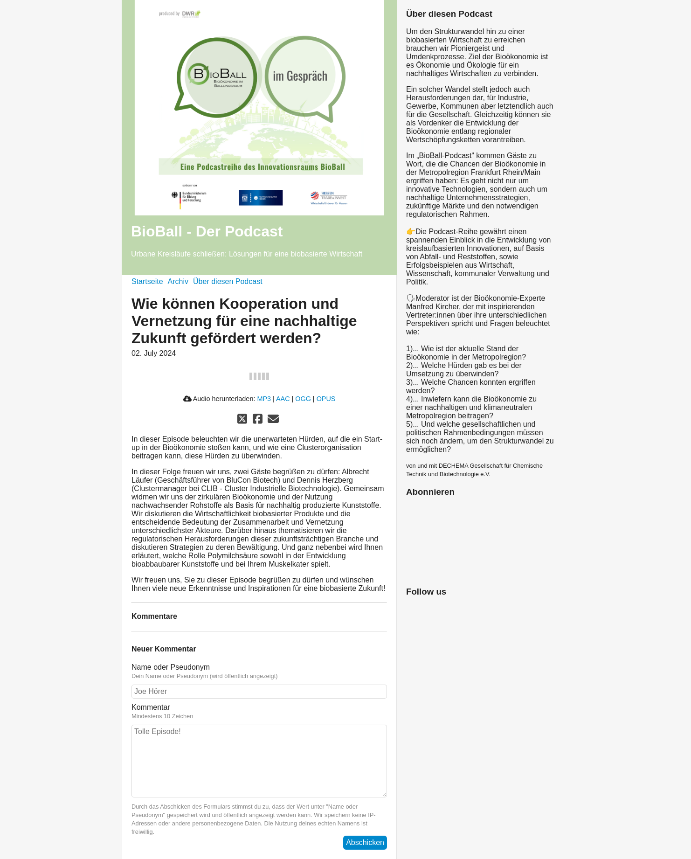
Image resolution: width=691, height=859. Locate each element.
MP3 (264, 398)
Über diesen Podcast (228, 281)
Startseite (147, 281)
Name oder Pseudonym (170, 667)
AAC (283, 398)
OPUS (326, 398)
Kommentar (150, 707)
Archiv (178, 281)
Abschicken (365, 842)
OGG (303, 398)
